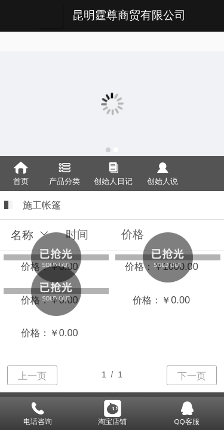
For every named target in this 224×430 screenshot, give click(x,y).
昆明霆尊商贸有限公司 (129, 15)
